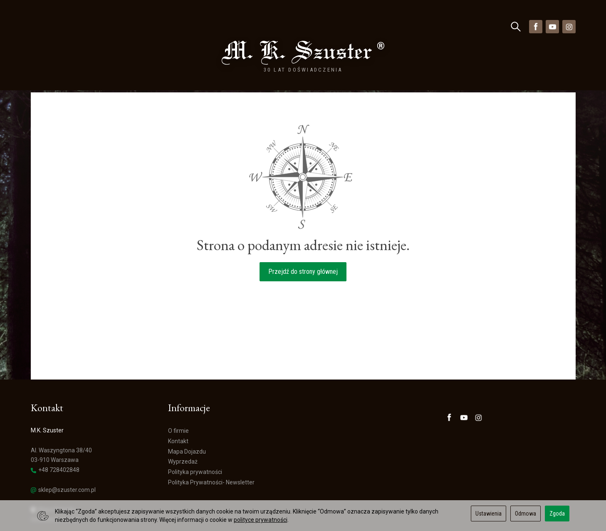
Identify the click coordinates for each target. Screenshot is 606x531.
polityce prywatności (260, 519)
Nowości (130, 26)
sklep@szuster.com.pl (63, 462)
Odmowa (525, 513)
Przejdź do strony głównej (303, 244)
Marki (96, 26)
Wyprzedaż (171, 26)
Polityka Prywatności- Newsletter (211, 455)
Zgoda (557, 513)
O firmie (178, 403)
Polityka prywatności (195, 444)
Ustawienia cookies (56, 492)
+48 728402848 (55, 442)
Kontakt (178, 413)
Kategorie (54, 26)
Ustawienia (488, 513)
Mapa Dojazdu (53, 482)
